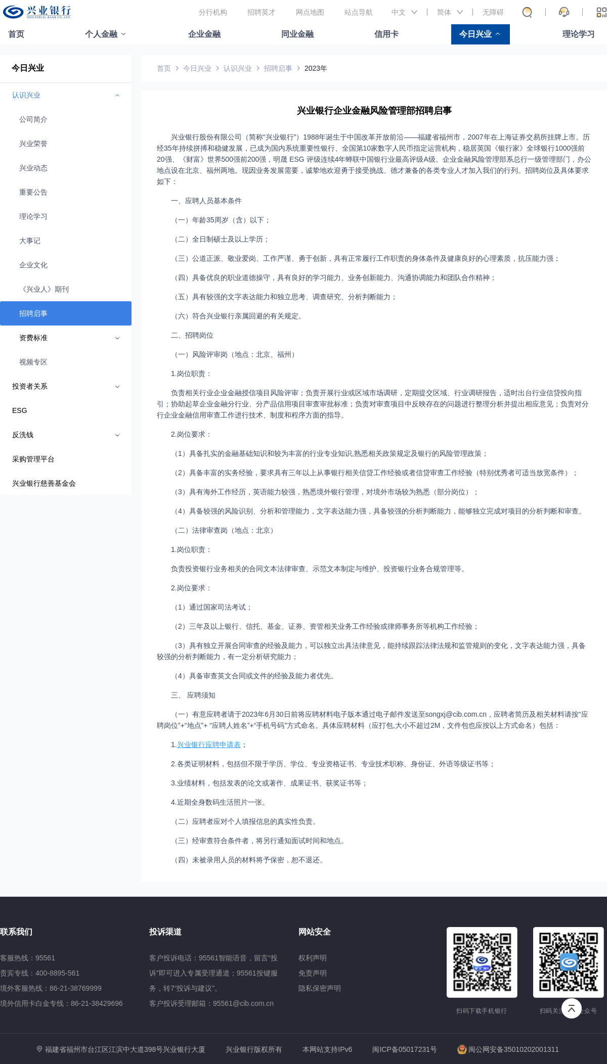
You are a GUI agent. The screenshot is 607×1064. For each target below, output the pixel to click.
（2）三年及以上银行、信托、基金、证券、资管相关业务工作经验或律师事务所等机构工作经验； (325, 626)
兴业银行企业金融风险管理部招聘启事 (374, 111)
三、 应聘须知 (193, 695)
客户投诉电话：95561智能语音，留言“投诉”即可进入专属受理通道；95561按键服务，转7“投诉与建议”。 (213, 973)
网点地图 (310, 12)
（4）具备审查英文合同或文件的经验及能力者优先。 (254, 676)
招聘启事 (33, 313)
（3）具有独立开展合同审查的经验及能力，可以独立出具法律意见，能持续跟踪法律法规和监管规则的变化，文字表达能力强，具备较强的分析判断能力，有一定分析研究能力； (371, 651)
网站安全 (314, 932)
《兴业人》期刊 (44, 289)
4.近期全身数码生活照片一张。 (220, 802)
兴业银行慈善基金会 (44, 483)
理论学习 (578, 34)
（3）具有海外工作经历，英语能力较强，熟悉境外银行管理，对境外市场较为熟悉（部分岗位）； (325, 492)
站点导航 (358, 12)
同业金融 (297, 34)
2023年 (316, 68)
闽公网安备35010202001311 (508, 1049)
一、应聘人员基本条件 (206, 201)
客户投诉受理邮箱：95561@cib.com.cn (211, 1003)
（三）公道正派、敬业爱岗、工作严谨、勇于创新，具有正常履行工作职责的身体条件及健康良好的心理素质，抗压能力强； (365, 258)
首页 (16, 34)
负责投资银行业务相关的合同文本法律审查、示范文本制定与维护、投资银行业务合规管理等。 (319, 569)
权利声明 (312, 958)
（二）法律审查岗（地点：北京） (224, 530)
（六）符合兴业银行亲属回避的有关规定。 (238, 316)
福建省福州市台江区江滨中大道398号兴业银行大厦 (125, 1049)
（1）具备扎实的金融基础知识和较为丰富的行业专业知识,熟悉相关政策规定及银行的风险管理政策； (330, 453)
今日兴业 (475, 34)
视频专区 (33, 362)
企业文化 (33, 265)
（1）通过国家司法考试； (212, 607)
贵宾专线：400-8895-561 (39, 973)
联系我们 (16, 932)
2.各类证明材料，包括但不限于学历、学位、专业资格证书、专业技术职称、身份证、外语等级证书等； (333, 764)
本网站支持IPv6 (327, 1049)
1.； (209, 745)
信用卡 (386, 34)
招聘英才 (261, 12)
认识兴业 (238, 68)
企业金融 (204, 34)
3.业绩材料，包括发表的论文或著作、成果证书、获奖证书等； (269, 783)
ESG (19, 410)
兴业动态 (33, 168)
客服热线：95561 (27, 958)
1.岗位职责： (191, 373)
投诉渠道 (165, 932)
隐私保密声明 (319, 988)
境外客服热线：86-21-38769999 (51, 988)
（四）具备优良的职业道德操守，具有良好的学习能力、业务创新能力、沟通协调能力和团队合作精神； (334, 277)
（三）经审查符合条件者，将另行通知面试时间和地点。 (259, 841)
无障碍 (493, 12)
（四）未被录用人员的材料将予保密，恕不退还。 (249, 860)
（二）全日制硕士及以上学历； (220, 239)
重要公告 (33, 192)
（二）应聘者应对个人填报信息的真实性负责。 (245, 821)
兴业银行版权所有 (254, 1049)
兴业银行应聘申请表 (209, 745)
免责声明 (312, 973)
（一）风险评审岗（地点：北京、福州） (234, 354)
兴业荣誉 (33, 144)
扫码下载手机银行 (481, 1011)
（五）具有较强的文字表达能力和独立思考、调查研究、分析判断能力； (284, 297)
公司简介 (33, 119)
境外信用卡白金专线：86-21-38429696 (61, 1003)
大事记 (29, 241)
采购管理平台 (33, 459)
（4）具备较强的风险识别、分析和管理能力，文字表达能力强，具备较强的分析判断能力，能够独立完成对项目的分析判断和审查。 (378, 511)
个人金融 (101, 34)
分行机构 (213, 12)
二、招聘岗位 (192, 335)
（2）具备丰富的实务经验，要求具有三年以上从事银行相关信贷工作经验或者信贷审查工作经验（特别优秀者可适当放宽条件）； (375, 473)
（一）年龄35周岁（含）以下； (221, 220)
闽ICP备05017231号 (404, 1049)
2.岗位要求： (191, 434)
